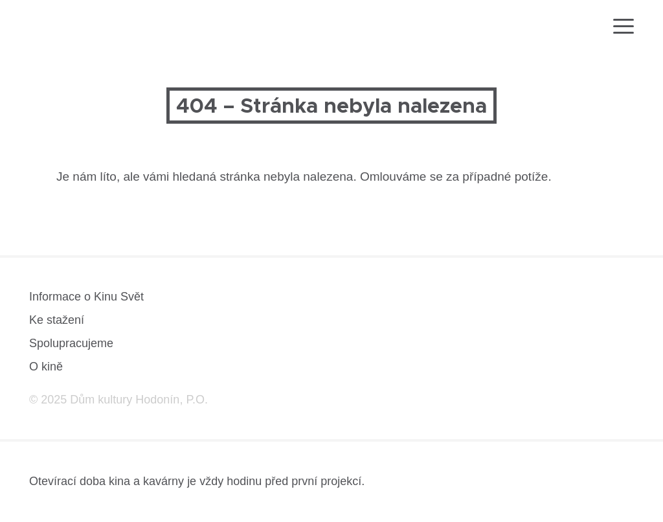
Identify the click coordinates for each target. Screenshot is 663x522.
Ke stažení (56, 319)
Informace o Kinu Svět (86, 296)
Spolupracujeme (71, 343)
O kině (46, 366)
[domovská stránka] (66, 30)
